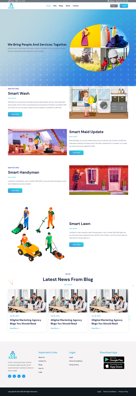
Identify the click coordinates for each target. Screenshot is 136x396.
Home (48, 6)
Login (124, 6)
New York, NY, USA (122, 1)
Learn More (15, 114)
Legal (71, 357)
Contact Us (42, 361)
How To (41, 368)
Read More (15, 328)
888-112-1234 (20, 1)
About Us (42, 357)
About (68, 6)
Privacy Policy (74, 365)
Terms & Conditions (75, 361)
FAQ (54, 6)
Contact (76, 6)
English (113, 6)
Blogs (61, 6)
